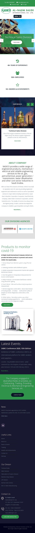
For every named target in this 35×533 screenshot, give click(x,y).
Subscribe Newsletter (10, 517)
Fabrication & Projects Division (9, 474)
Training (3, 447)
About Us (3, 441)
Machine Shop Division (7, 477)
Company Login (14, 4)
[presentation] (1, 40)
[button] (17, 16)
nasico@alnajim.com (11, 513)
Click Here (4, 416)
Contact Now (17, 395)
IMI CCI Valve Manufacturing (9, 485)
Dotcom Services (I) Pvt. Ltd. (24, 527)
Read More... (17, 209)
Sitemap (3, 456)
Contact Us (4, 453)
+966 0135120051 (19, 510)
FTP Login (24, 4)
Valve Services (5, 471)
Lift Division (4, 480)
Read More (17, 42)
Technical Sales (5, 468)
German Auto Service (7, 483)
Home (3, 438)
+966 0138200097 (15, 508)
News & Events (5, 444)
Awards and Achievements (8, 450)
